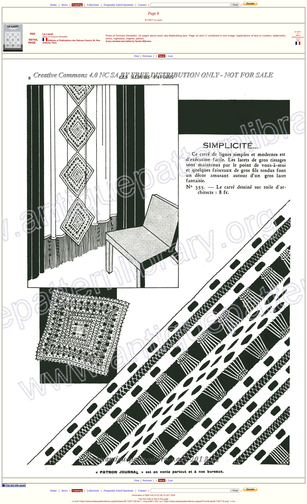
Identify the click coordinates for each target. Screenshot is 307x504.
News (64, 4)
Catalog (77, 4)
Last (170, 55)
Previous (148, 55)
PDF (32, 33)
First (137, 55)
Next (161, 55)
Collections (92, 4)
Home (53, 4)
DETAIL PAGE (32, 41)
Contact (142, 4)
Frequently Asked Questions (118, 4)
